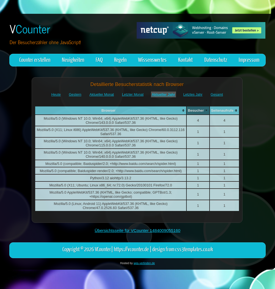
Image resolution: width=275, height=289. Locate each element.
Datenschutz (215, 59)
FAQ (99, 59)
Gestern (75, 94)
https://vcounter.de (131, 248)
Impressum (249, 59)
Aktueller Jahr (163, 94)
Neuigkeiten (73, 59)
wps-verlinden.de (144, 263)
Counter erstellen (34, 59)
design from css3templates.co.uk (182, 248)
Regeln (120, 59)
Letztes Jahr (192, 94)
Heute (56, 94)
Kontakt (185, 59)
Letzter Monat (133, 94)
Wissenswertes (152, 59)
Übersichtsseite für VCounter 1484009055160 (137, 230)
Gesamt (217, 94)
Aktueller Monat (101, 94)
